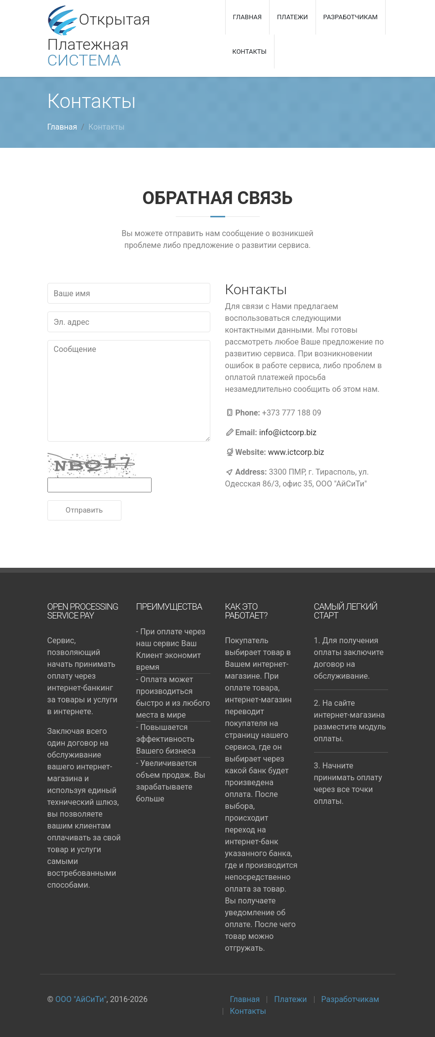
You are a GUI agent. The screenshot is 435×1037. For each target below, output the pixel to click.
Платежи (292, 17)
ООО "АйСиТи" (81, 999)
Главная (247, 17)
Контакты (250, 51)
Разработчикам (350, 17)
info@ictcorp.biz (287, 432)
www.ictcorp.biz (296, 452)
